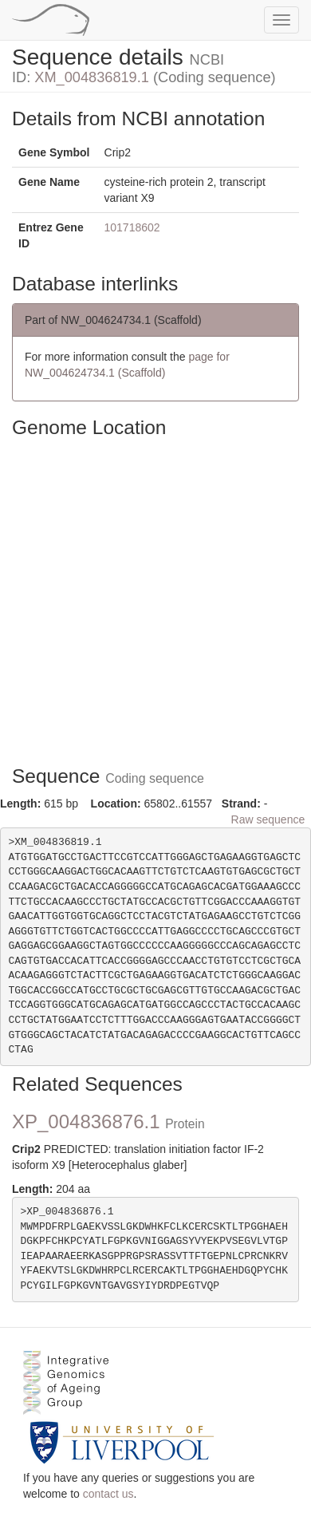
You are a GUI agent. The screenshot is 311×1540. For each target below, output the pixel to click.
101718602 (132, 227)
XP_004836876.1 (108, 1121)
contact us (108, 1493)
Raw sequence (268, 819)
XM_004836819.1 (91, 77)
